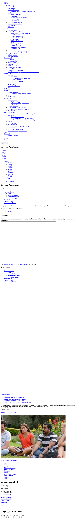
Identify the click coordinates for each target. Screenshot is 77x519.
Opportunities (15, 20)
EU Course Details (16, 34)
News (5, 132)
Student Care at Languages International (15, 399)
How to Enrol (8, 58)
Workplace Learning (9, 112)
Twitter (3, 153)
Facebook (3, 150)
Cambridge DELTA (13, 106)
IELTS (9, 50)
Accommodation (12, 75)
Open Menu (4, 143)
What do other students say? (8, 412)
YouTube (3, 155)
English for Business (13, 39)
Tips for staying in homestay (22, 78)
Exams (6, 90)
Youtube (6, 477)
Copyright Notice (5, 500)
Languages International (7, 181)
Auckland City (12, 6)
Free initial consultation (17, 117)
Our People (11, 13)
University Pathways (17, 36)
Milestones (11, 27)
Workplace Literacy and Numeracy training (23, 120)
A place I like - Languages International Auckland (18, 402)
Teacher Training (9, 98)
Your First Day (12, 82)
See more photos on (9, 460)
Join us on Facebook (9, 468)
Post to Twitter (8, 475)
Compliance (4, 502)
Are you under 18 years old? (15, 70)
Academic (14, 16)
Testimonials (11, 127)
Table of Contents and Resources (20, 109)
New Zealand (11, 8)
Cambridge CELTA (13, 101)
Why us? (10, 121)
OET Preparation (12, 55)
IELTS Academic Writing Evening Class (19, 51)
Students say (7, 89)
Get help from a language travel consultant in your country (24, 72)
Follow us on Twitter (10, 474)
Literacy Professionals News (15, 129)
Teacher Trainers (12, 100)
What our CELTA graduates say (20, 103)
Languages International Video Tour (14, 400)
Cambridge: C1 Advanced (18, 45)
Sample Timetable (13, 56)
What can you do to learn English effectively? (23, 11)
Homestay (14, 76)
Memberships (11, 25)
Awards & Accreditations (15, 24)
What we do (11, 115)
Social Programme (13, 84)
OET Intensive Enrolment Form (20, 126)
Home (6, 2)
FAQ (9, 87)
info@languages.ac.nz (7, 494)
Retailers (6, 140)
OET (9, 95)
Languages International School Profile (15, 397)
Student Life (7, 73)
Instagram (3, 152)
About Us (7, 3)
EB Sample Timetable (17, 41)
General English (12, 30)
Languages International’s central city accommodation (15, 264)
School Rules (11, 69)
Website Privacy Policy (7, 497)
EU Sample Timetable (17, 38)
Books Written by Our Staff (15, 22)
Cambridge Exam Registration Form (21, 93)
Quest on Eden (15, 198)
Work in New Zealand (14, 86)
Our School (11, 5)
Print (5, 463)
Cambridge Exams (13, 92)
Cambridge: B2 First (16, 44)
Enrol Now (11, 59)
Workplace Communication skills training (22, 118)
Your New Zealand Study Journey (20, 33)
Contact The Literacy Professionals (17, 131)
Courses (6, 28)
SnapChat (3, 158)
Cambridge (11, 42)
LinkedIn (3, 156)
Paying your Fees (12, 65)
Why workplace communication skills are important (22, 114)
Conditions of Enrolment (14, 67)
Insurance (10, 64)
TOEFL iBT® (11, 96)
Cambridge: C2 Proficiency (18, 47)
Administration (15, 19)
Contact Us (7, 134)
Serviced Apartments (17, 81)
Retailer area (4, 505)
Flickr (5, 478)
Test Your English (12, 61)
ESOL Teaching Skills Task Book (17, 107)
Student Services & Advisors (19, 17)
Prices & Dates (12, 62)
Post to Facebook (9, 469)
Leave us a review (13, 135)
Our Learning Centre (13, 10)
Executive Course (12, 53)
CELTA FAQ (14, 104)
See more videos (5, 394)
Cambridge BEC (15, 48)
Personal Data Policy (6, 499)
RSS (5, 464)
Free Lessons (11, 110)
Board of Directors (16, 14)
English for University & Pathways (17, 31)
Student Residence (16, 79)
